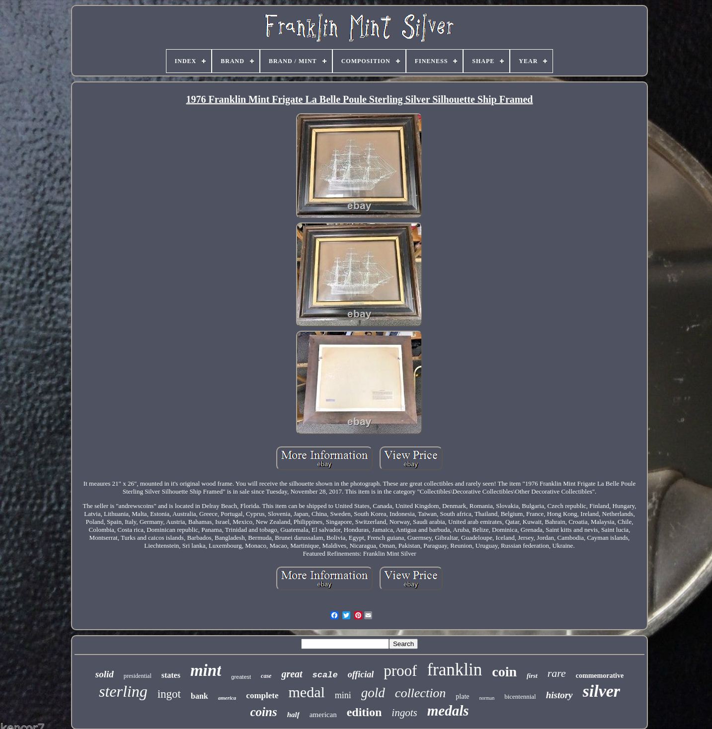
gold (373, 692)
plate (462, 696)
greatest (241, 677)
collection (420, 693)
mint (205, 670)
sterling (123, 691)
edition (364, 712)
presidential (138, 675)
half (293, 715)
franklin (454, 669)
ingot (169, 694)
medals (448, 711)
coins (263, 712)
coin (504, 671)
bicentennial (520, 696)
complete (262, 695)
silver (602, 691)
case (266, 675)
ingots (404, 713)
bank (199, 696)
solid (104, 674)
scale (325, 675)
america (227, 698)
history (559, 695)
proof (400, 670)
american (323, 715)
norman (487, 698)
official (361, 674)
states (170, 675)
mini (343, 695)
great (291, 673)
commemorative (600, 675)
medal (307, 692)
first (532, 675)
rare (557, 673)
